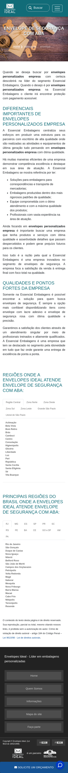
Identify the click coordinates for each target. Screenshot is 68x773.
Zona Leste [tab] (26, 408)
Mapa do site (34, 714)
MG (16, 524)
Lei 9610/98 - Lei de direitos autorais (21, 637)
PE (16, 530)
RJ (7, 524)
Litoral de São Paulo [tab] (15, 415)
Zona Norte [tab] (31, 402)
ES (25, 524)
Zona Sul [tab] (10, 408)
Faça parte (34, 726)
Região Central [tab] (13, 402)
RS (7, 530)
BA (25, 530)
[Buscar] (30, 8)
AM (58, 530)
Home (34, 675)
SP (34, 524)
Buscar (38, 7)
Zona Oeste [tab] (49, 402)
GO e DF (46, 530)
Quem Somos (34, 688)
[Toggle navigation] (57, 8)
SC (53, 524)
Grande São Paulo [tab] (47, 408)
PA (7, 536)
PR (44, 524)
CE (34, 530)
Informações (34, 701)
